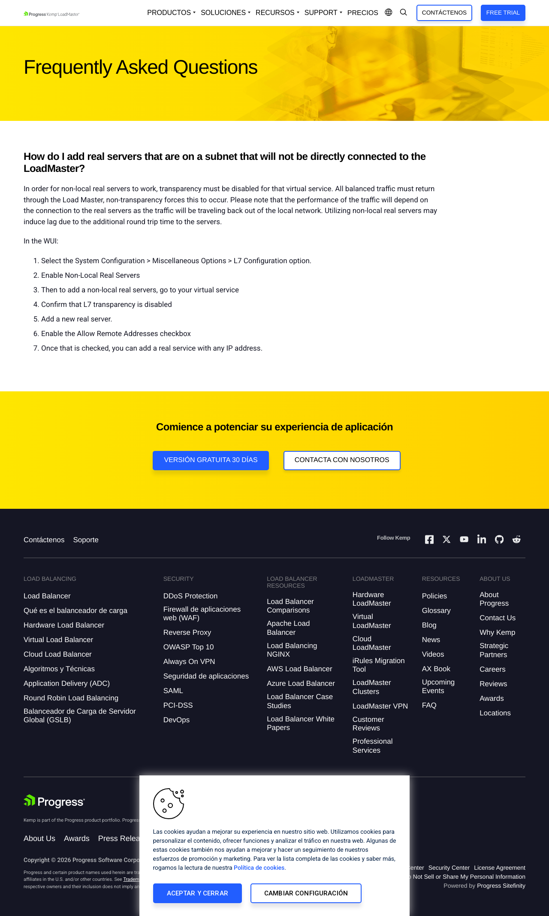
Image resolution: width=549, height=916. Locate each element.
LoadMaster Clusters (372, 687)
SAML (173, 691)
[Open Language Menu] (388, 13)
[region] (274, 845)
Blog (429, 625)
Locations (495, 713)
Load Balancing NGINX (292, 650)
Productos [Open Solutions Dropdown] (169, 12)
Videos (433, 654)
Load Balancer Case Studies (300, 701)
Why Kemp (497, 632)
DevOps (176, 720)
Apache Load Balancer (288, 627)
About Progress (494, 599)
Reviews (493, 684)
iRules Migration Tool (379, 665)
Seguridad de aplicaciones (206, 676)
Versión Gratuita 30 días (210, 460)
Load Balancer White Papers (301, 723)
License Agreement (499, 867)
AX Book (436, 669)
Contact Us (498, 618)
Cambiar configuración (306, 893)
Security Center (449, 867)
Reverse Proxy (187, 632)
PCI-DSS (178, 705)
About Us (39, 838)
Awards (492, 698)
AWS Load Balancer (299, 669)
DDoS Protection (190, 596)
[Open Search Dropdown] (403, 13)
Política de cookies (259, 868)
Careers (492, 669)
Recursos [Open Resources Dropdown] (275, 12)
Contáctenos (444, 12)
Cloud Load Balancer (58, 654)
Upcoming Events (438, 686)
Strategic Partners (494, 650)
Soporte (86, 540)
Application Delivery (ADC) (67, 683)
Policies (434, 596)
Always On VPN (189, 662)
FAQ (429, 705)
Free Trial (503, 12)
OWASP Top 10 (188, 647)
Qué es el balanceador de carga (75, 611)
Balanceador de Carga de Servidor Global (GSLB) (80, 715)
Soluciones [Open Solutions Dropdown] (223, 12)
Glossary (436, 611)
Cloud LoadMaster (372, 643)
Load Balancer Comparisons (290, 606)
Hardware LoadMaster (372, 599)
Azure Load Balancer (301, 683)
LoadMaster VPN (380, 706)
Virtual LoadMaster (372, 621)
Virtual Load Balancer (58, 640)
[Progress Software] (54, 801)
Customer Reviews (368, 723)
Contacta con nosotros (342, 460)
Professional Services (373, 745)
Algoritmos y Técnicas (59, 669)
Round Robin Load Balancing (71, 698)
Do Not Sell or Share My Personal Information (464, 876)
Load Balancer (47, 596)
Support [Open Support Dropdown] (321, 12)
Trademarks (135, 879)
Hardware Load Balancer (64, 625)
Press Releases (125, 838)
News (431, 640)
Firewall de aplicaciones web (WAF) (202, 613)
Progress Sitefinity (501, 885)
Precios (362, 13)
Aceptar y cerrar (197, 893)
